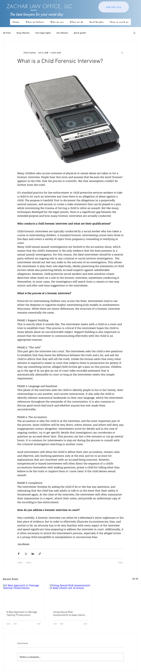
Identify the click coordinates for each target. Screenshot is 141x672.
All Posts (7, 32)
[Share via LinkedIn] (32, 553)
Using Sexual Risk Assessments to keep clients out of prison (69, 614)
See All (135, 578)
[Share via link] (39, 553)
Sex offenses (62, 32)
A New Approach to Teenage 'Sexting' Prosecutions (21, 614)
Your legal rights (43, 32)
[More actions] (122, 52)
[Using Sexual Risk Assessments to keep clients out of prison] (70, 595)
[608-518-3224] (113, 6)
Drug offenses (23, 32)
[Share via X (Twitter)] (25, 553)
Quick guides (80, 32)
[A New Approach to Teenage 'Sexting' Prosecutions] (24, 595)
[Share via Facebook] (18, 553)
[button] (134, 33)
